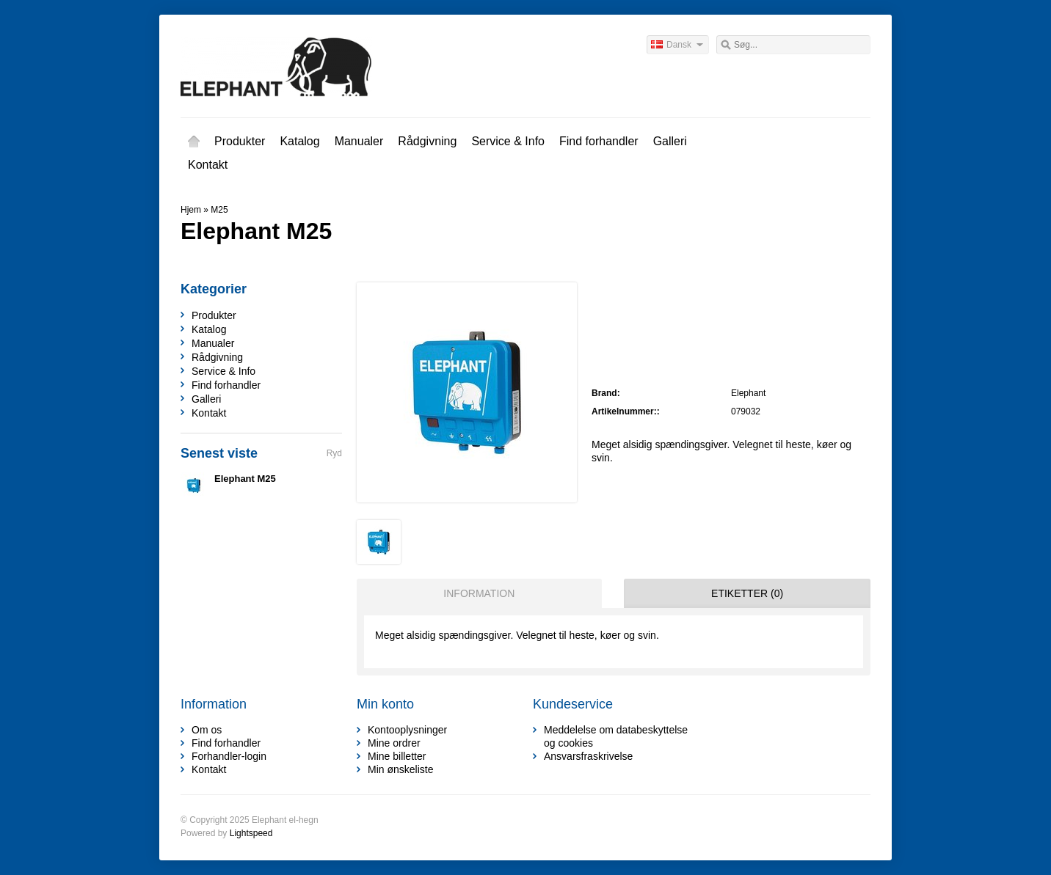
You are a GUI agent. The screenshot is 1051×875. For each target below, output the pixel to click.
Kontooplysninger (407, 730)
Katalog (299, 141)
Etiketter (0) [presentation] (747, 593)
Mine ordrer (394, 743)
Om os (207, 730)
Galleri (670, 141)
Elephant (748, 393)
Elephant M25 (245, 478)
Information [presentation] (478, 593)
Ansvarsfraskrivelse (588, 756)
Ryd (334, 453)
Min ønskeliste (400, 769)
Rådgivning (427, 141)
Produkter (239, 141)
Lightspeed (251, 833)
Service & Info (508, 141)
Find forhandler (599, 141)
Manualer (359, 141)
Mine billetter (397, 756)
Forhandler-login (229, 756)
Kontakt (208, 164)
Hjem (194, 141)
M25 (219, 210)
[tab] (475, 593)
